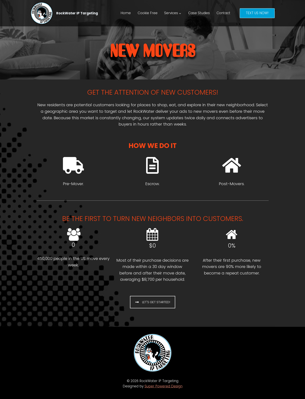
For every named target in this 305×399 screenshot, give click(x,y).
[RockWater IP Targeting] (64, 13)
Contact (223, 13)
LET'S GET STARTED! (152, 302)
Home (126, 13)
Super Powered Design (163, 386)
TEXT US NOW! (257, 13)
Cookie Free (148, 13)
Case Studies (199, 13)
